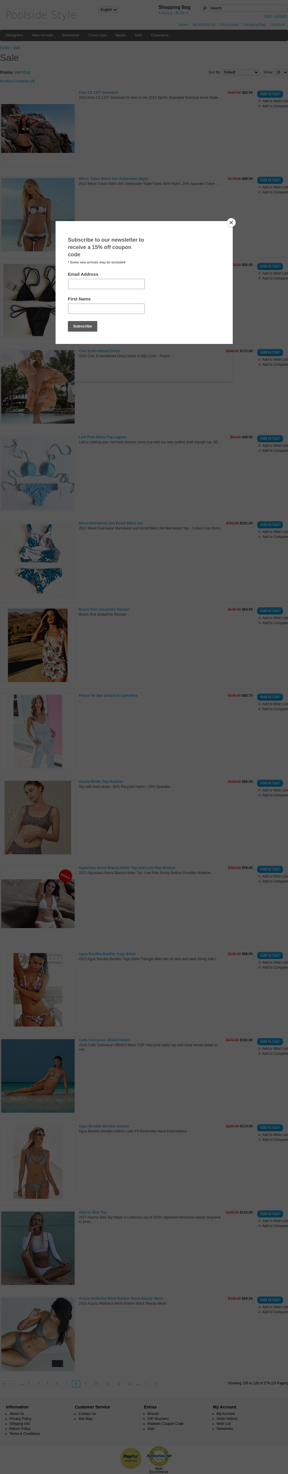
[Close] (231, 222)
